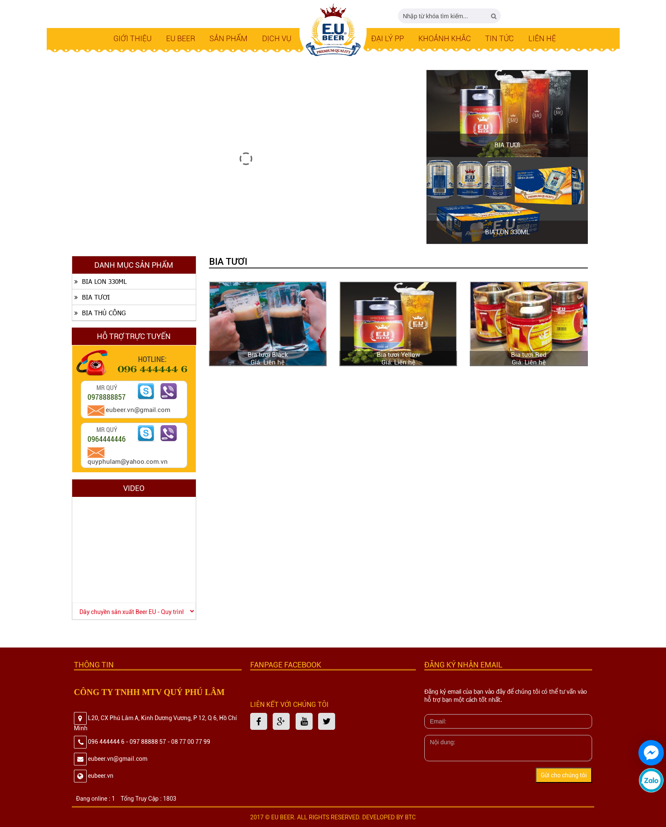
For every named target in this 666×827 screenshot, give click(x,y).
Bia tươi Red (529, 355)
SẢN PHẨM (228, 38)
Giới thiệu (132, 38)
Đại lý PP (387, 38)
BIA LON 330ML (507, 232)
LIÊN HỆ (542, 38)
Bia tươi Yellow (398, 355)
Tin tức (499, 38)
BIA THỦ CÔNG (99, 312)
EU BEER (180, 38)
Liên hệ (274, 362)
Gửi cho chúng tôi (564, 775)
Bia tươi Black (268, 355)
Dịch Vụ (276, 38)
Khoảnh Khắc (444, 38)
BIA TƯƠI (507, 145)
